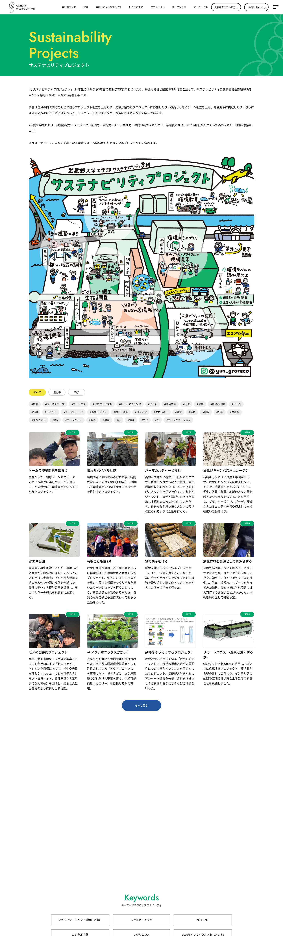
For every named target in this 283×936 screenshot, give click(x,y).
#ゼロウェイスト (102, 404)
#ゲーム (236, 404)
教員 (85, 7)
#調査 (206, 412)
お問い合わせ (256, 7)
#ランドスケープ (54, 404)
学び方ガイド (69, 7)
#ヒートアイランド (130, 404)
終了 (76, 392)
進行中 (57, 392)
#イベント (50, 412)
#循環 (131, 420)
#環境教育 (170, 404)
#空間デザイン (98, 412)
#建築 (106, 420)
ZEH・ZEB (203, 920)
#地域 (178, 412)
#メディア (141, 412)
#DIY (55, 420)
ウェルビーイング (141, 920)
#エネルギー (161, 412)
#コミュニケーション (178, 420)
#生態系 (234, 412)
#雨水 (186, 404)
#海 (157, 420)
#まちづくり (38, 420)
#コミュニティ (73, 420)
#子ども (152, 404)
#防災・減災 (121, 412)
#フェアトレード (73, 412)
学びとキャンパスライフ (108, 7)
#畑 (118, 420)
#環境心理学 (217, 404)
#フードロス (78, 404)
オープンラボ (179, 7)
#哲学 (200, 404)
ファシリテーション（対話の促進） (80, 920)
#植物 (192, 412)
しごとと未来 (136, 7)
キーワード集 (201, 7)
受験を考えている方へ (226, 7)
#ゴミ (144, 420)
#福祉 (34, 404)
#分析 (219, 412)
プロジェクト (158, 7)
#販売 (92, 420)
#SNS (34, 412)
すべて (37, 392)
